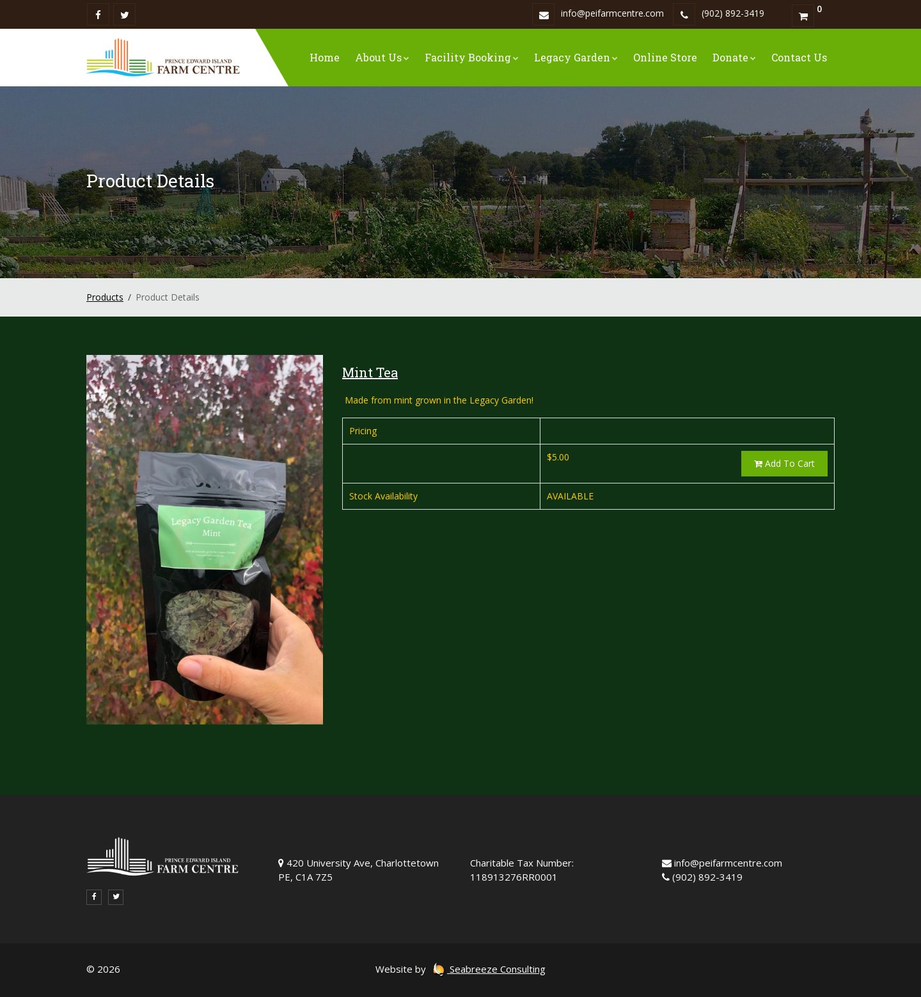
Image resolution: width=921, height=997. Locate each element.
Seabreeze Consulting (489, 968)
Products (104, 297)
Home (325, 57)
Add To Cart (784, 463)
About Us (382, 57)
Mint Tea (370, 372)
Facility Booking (472, 57)
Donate (734, 57)
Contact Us (799, 57)
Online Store (665, 57)
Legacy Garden (576, 57)
